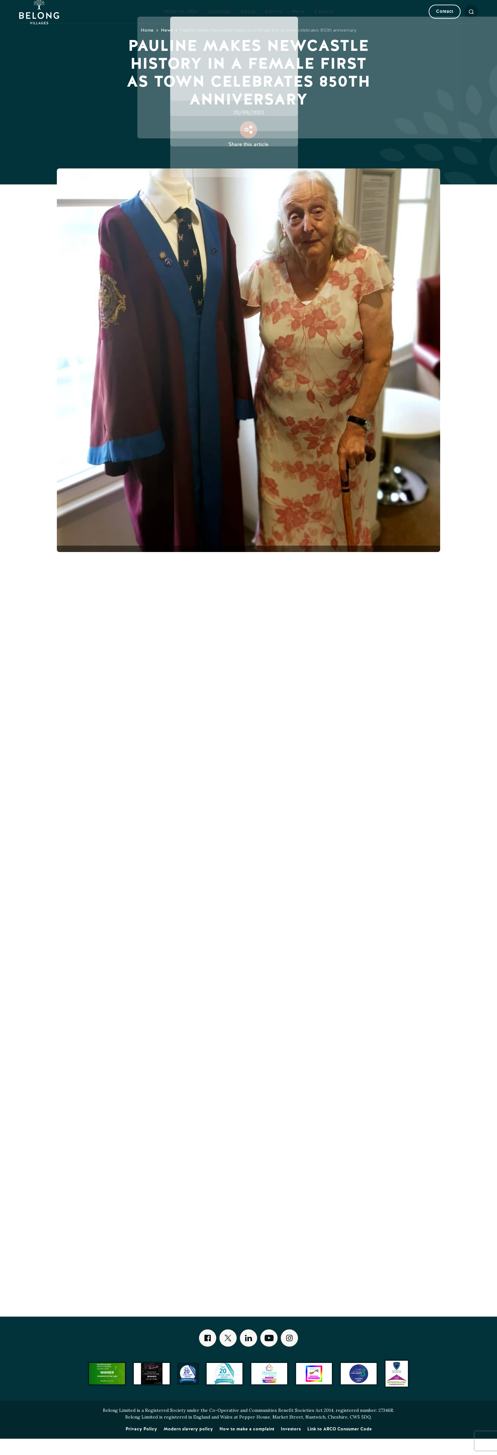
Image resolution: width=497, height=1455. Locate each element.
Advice (273, 19)
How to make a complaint (246, 1445)
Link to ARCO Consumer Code (339, 1445)
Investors (291, 1445)
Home (147, 46)
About (248, 19)
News (298, 19)
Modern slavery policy (188, 1445)
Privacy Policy (141, 1445)
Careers (324, 19)
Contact (434, 19)
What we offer (181, 19)
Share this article (248, 160)
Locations (219, 19)
